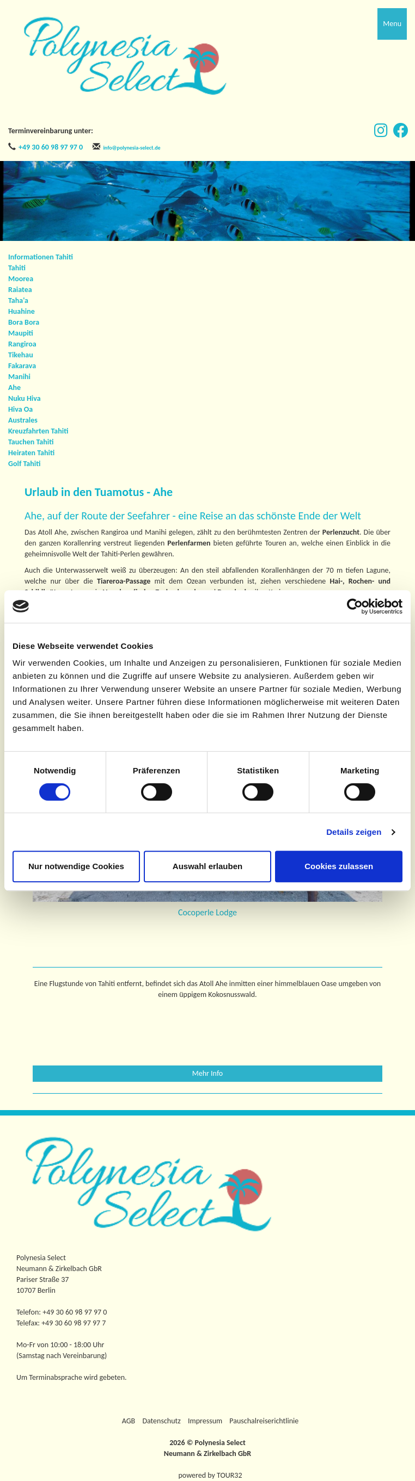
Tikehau (20, 355)
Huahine (21, 311)
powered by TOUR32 (210, 1475)
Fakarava (22, 365)
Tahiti (17, 267)
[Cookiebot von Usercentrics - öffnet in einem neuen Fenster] (354, 606)
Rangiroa (22, 344)
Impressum (205, 1421)
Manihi (19, 376)
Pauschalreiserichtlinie (263, 1421)
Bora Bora (23, 322)
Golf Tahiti (24, 463)
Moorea (20, 278)
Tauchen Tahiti (30, 442)
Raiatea (20, 289)
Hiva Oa (20, 409)
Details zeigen (353, 831)
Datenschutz (161, 1421)
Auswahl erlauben (207, 866)
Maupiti (20, 333)
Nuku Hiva (24, 398)
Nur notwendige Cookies (76, 866)
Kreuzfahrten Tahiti (38, 431)
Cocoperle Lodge (207, 912)
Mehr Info (207, 1073)
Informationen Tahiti (40, 257)
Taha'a (18, 300)
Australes (23, 420)
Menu (392, 23)
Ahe (14, 387)
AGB (128, 1421)
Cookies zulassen (338, 866)
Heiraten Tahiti (31, 452)
